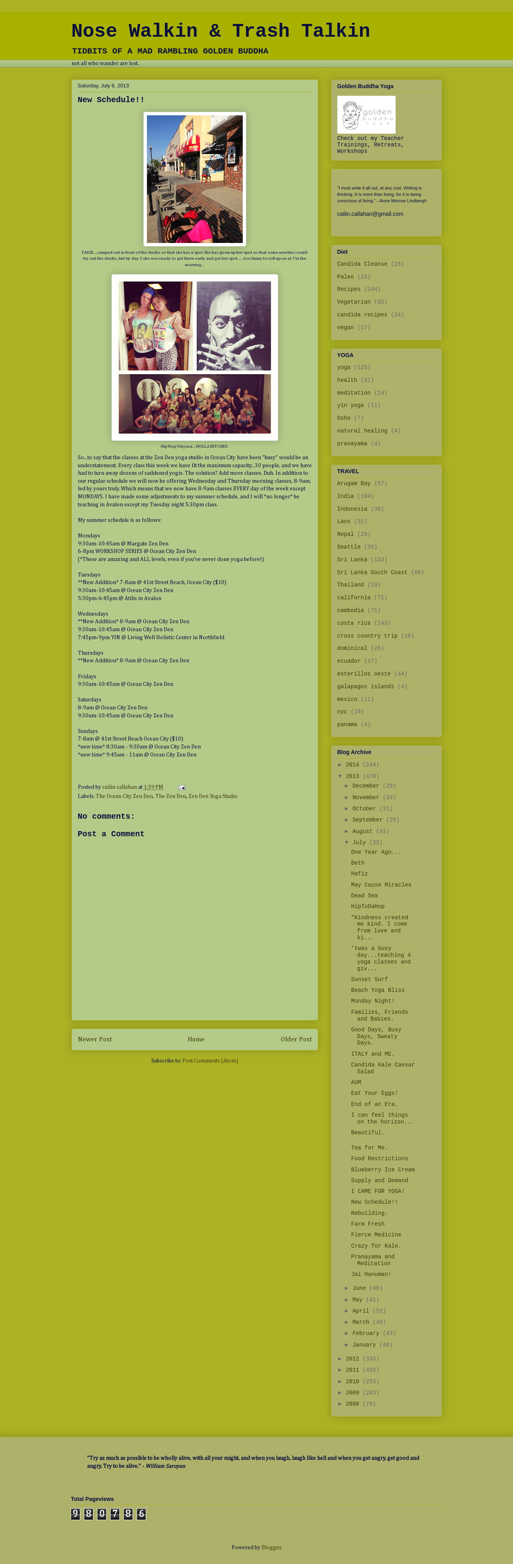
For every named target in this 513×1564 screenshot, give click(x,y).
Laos (344, 521)
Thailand (350, 585)
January (366, 1345)
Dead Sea (364, 896)
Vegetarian (354, 302)
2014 (354, 765)
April (362, 1311)
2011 (354, 1370)
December (368, 786)
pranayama (352, 443)
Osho (344, 418)
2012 (354, 1359)
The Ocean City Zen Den (124, 796)
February (368, 1333)
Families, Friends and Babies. (379, 1015)
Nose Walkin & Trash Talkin (220, 31)
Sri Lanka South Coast (372, 572)
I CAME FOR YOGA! (377, 1191)
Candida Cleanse (362, 264)
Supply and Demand (379, 1180)
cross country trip (367, 636)
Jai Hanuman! (371, 1274)
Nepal (345, 534)
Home (196, 1039)
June (361, 1288)
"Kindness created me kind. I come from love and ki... (379, 927)
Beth (357, 863)
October (366, 809)
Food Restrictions (379, 1158)
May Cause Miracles (381, 885)
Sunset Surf (369, 979)
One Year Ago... (376, 852)
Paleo (345, 277)
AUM (356, 1082)
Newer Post (95, 1039)
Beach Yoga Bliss (377, 990)
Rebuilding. (369, 1213)
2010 (354, 1381)
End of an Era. (374, 1104)
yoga (344, 367)
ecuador (349, 661)
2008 (354, 1404)
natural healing (362, 431)
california (354, 597)
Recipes (349, 289)
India (345, 496)
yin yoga (350, 405)
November (368, 797)
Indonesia (352, 509)
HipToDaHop (367, 906)
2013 (354, 776)
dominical (352, 648)
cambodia (350, 610)
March (362, 1322)
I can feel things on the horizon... (382, 1118)
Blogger (271, 1547)
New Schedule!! (374, 1202)
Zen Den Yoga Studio (213, 796)
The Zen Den (170, 796)
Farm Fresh (367, 1224)
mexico (347, 699)
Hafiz (359, 874)
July (361, 842)
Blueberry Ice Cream (383, 1170)
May (359, 1300)
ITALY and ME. (372, 1054)
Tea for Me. (369, 1148)
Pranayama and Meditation (372, 1260)
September (369, 820)
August (364, 831)
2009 (354, 1393)
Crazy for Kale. (376, 1246)
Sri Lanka (352, 560)
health (347, 380)
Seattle (349, 547)
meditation (354, 393)
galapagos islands (365, 686)
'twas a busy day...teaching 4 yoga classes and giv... (380, 958)
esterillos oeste (364, 674)
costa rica (354, 623)
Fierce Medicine (376, 1235)
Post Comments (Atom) (210, 1061)
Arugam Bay (354, 483)
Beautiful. (367, 1133)
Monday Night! (372, 1001)
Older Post (296, 1039)
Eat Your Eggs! (374, 1093)
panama (347, 724)
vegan (345, 327)
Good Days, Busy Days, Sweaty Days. (376, 1037)
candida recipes (362, 315)
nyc (342, 712)
